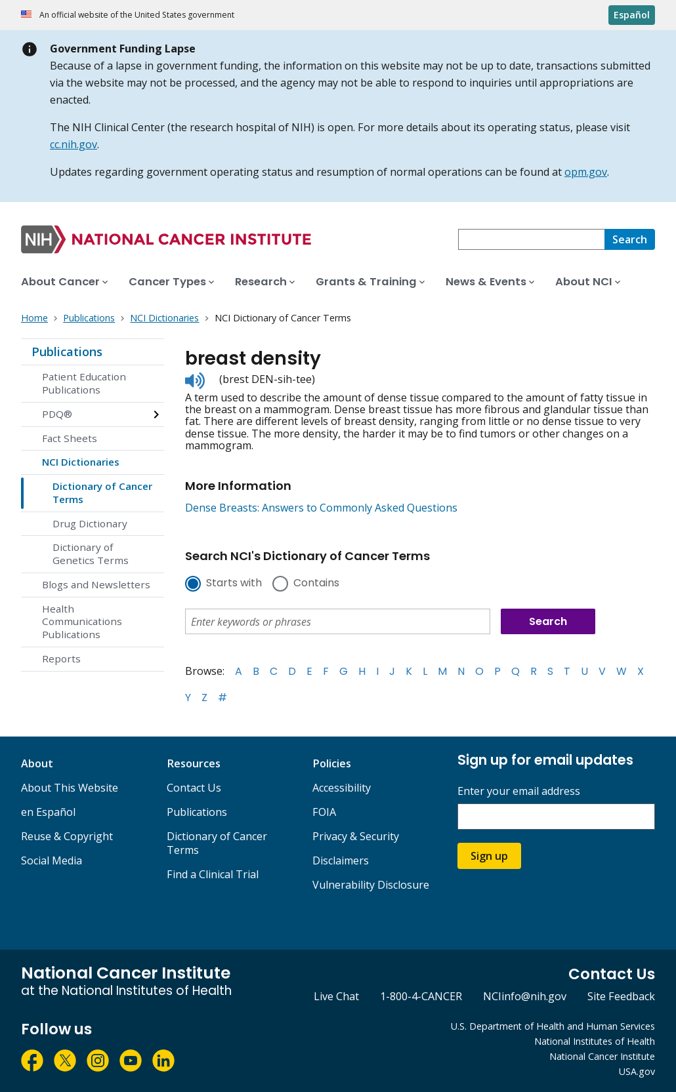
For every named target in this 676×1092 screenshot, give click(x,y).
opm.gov (585, 172)
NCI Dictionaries (80, 461)
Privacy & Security (355, 836)
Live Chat (336, 996)
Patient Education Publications (84, 383)
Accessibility (341, 787)
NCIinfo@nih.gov (524, 996)
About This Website (69, 787)
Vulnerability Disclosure (370, 885)
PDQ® (57, 413)
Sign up (489, 856)
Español (632, 15)
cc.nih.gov (73, 144)
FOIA (324, 812)
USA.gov (637, 1071)
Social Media (51, 860)
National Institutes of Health (594, 1041)
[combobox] (531, 239)
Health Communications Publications (82, 621)
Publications (67, 351)
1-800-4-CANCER (421, 996)
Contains (316, 583)
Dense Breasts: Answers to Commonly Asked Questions (321, 507)
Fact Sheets (69, 438)
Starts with (234, 583)
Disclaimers (340, 860)
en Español (48, 812)
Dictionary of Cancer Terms (102, 492)
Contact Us (194, 787)
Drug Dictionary (90, 523)
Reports (61, 658)
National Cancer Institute (602, 1056)
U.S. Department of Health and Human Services (553, 1026)
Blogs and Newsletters (96, 584)
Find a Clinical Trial (213, 874)
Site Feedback (621, 996)
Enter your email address (518, 791)
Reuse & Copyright (67, 836)
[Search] (629, 239)
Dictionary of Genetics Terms (91, 553)
